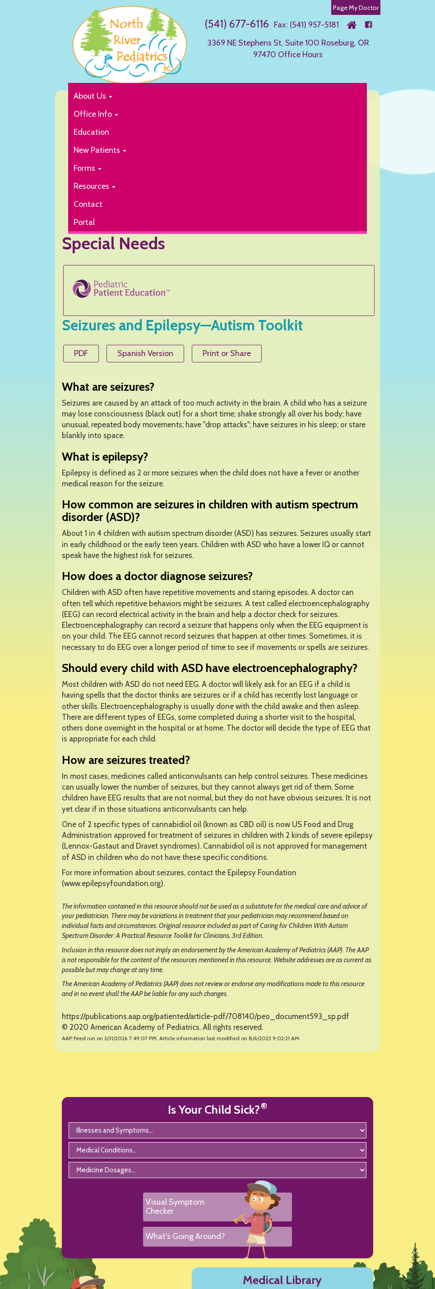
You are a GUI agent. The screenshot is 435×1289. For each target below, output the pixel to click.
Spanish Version (145, 353)
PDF (81, 353)
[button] (212, 96)
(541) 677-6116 (236, 23)
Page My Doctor (356, 8)
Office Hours (300, 54)
